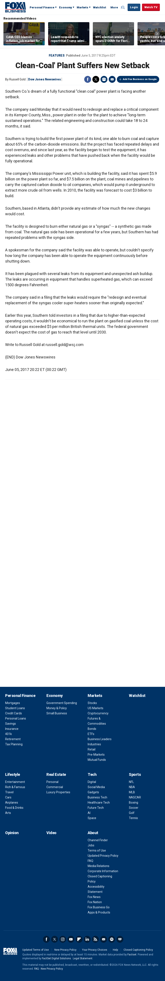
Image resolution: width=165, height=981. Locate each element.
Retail (91, 749)
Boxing (133, 802)
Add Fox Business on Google (140, 79)
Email (112, 79)
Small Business (56, 713)
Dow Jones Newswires (44, 79)
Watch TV (150, 7)
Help (115, 949)
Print (104, 79)
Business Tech (97, 797)
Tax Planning (14, 744)
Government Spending (61, 703)
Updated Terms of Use (35, 949)
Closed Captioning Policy (138, 949)
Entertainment (15, 782)
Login (134, 7)
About (93, 832)
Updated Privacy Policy (103, 855)
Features (57, 55)
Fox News (94, 897)
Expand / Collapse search (123, 7)
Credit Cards (13, 713)
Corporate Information (103, 871)
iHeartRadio (119, 939)
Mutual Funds (97, 759)
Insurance (11, 728)
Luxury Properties (58, 792)
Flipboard (79, 939)
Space (92, 818)
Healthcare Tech (99, 802)
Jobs (91, 845)
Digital (92, 782)
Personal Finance (42, 7)
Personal (52, 782)
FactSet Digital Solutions (56, 958)
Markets (82, 7)
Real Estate (56, 774)
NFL (131, 782)
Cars (8, 797)
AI (89, 813)
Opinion (12, 832)
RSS (95, 939)
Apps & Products (99, 912)
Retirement (13, 739)
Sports (135, 774)
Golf (131, 813)
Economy (65, 7)
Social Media (96, 787)
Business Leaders (100, 739)
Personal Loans (15, 718)
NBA (132, 787)
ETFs (91, 734)
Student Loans (15, 708)
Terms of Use (97, 850)
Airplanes (11, 802)
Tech (92, 774)
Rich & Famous (15, 787)
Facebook (87, 79)
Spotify (111, 939)
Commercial (54, 787)
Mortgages (12, 703)
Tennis (133, 818)
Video (51, 832)
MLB (132, 792)
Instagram (62, 939)
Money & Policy (56, 708)
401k (8, 734)
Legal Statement (82, 958)
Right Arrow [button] (157, 33)
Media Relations (98, 866)
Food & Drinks (14, 807)
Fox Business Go (99, 907)
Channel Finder (98, 840)
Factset (131, 954)
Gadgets (93, 792)
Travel (9, 792)
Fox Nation (95, 902)
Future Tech (96, 807)
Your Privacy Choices (94, 949)
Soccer (133, 807)
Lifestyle (12, 774)
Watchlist (99, 7)
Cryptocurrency (98, 713)
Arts (8, 813)
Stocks (92, 703)
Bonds (92, 728)
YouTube (70, 939)
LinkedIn (87, 939)
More (114, 7)
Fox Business (15, 7)
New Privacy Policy (65, 949)
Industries (94, 744)
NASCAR (135, 797)
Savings (10, 723)
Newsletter (103, 939)
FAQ (90, 861)
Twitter (95, 79)
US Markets (95, 708)
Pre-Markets (96, 754)
